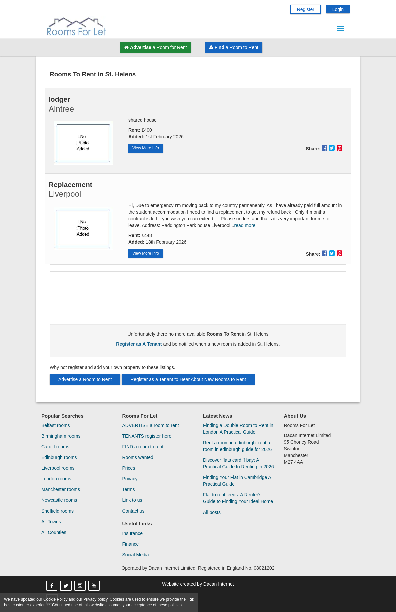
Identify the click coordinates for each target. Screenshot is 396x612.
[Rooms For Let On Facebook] (52, 586)
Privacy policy (95, 599)
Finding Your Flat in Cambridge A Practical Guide (237, 481)
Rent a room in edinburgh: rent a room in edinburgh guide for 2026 (237, 446)
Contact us (133, 511)
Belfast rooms (55, 425)
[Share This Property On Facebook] (325, 148)
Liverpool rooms (58, 468)
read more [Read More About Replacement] (245, 225)
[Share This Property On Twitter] (333, 148)
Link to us (132, 500)
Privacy (130, 478)
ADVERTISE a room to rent (150, 425)
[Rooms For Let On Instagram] (80, 586)
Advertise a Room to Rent (85, 379)
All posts (212, 512)
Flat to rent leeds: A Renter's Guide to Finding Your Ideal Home (238, 498)
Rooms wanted (137, 457)
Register (305, 9)
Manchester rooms (60, 489)
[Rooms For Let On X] (66, 586)
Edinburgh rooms (59, 457)
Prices (128, 468)
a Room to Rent (233, 47)
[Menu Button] (340, 28)
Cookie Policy (55, 599)
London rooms (56, 478)
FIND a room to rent (143, 446)
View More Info (145, 148)
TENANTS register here (147, 436)
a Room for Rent (155, 47)
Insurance (132, 533)
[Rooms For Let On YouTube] (94, 586)
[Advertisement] (198, 300)
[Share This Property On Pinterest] (339, 148)
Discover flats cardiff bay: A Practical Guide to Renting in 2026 (238, 463)
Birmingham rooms (60, 436)
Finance (130, 544)
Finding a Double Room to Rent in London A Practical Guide (238, 429)
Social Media (135, 554)
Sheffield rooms (57, 511)
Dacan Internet (218, 584)
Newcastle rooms (59, 500)
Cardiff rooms (55, 446)
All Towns (51, 521)
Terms (128, 489)
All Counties (53, 532)
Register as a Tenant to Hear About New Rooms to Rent (188, 379)
